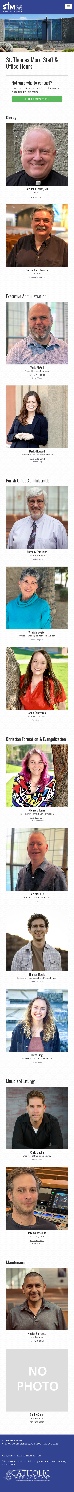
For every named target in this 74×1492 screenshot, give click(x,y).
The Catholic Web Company (52, 1461)
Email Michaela (37, 821)
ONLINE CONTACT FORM (37, 99)
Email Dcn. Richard (37, 277)
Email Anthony (37, 559)
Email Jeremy (37, 1243)
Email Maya (37, 1062)
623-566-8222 (37, 1240)
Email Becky (37, 462)
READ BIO (36, 197)
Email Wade (37, 378)
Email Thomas (37, 982)
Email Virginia (37, 640)
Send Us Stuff (8, 1464)
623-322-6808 (37, 375)
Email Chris (37, 1160)
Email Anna (37, 720)
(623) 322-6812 (37, 458)
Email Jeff (37, 901)
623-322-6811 (37, 818)
